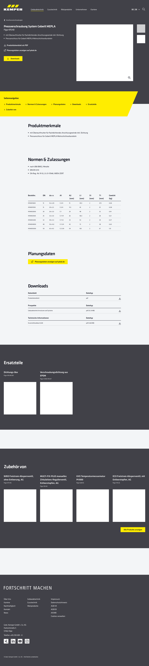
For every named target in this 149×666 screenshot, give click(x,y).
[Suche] (143, 9)
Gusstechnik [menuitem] (52, 9)
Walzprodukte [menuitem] (66, 9)
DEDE (136, 9)
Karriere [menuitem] (94, 9)
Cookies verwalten (58, 616)
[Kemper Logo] (13, 7)
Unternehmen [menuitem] (81, 9)
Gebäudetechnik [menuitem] (37, 9)
